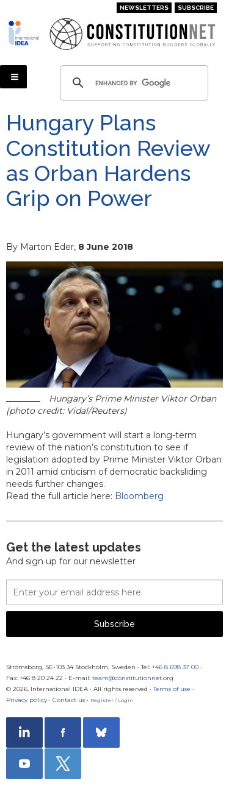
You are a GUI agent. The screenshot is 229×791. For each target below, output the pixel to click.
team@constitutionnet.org (132, 678)
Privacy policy (26, 700)
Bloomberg (139, 496)
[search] (132, 83)
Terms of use (172, 689)
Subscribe (196, 7)
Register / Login (111, 700)
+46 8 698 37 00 (175, 667)
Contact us (69, 700)
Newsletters (144, 7)
